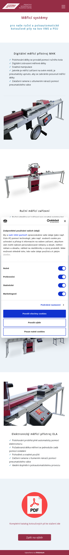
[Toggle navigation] (63, 6)
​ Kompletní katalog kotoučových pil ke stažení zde (34, 508)
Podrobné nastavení (50, 305)
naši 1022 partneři (18, 235)
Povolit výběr (34, 322)
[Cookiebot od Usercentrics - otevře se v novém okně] (47, 221)
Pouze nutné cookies (34, 331)
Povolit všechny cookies (34, 313)
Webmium (40, 552)
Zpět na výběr (34, 537)
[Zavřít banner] (65, 221)
